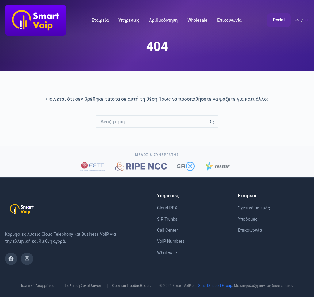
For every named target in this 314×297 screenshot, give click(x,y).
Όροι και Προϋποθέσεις (131, 286)
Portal (279, 19)
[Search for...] (151, 121)
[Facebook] (11, 259)
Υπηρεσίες (128, 20)
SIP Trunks (167, 219)
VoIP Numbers (171, 241)
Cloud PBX (167, 207)
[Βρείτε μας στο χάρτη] (27, 259)
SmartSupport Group (215, 286)
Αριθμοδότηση (163, 20)
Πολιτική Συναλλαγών (83, 286)
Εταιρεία (100, 20)
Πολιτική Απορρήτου (36, 286)
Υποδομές (248, 219)
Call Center (167, 230)
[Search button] (212, 121)
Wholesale (197, 20)
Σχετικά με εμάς (254, 207)
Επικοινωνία (229, 20)
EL (307, 20)
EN (297, 20)
